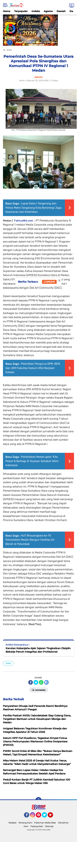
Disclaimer (63, 822)
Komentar (38, 689)
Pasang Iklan (36, 826)
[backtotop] (38, 800)
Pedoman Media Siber (45, 822)
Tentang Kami (25, 822)
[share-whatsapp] (41, 682)
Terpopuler (21, 11)
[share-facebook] (30, 682)
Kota (8, 663)
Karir (26, 826)
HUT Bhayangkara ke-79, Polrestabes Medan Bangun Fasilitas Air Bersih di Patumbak (30, 540)
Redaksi (12, 822)
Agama (48, 11)
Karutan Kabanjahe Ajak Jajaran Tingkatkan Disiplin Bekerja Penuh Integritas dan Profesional (38, 650)
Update (49, 282)
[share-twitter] (36, 682)
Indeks (36, 11)
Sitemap (49, 826)
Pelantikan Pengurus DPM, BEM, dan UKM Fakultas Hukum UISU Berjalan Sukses (33, 368)
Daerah (61, 11)
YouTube (53, 816)
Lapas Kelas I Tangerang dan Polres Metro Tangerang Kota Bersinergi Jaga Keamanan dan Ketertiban (33, 207)
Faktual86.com (23, 220)
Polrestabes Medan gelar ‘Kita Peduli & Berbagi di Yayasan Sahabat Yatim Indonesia (31, 461)
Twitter (46, 816)
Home (6, 11)
